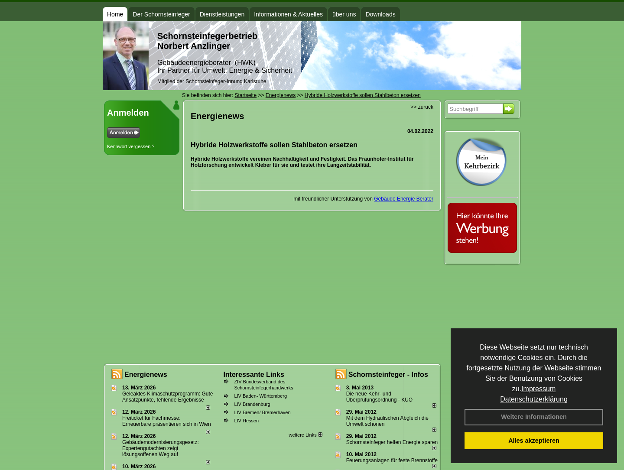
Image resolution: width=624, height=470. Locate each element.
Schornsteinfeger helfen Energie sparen (392, 442)
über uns (344, 14)
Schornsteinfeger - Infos (388, 374)
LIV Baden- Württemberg (260, 396)
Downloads (380, 14)
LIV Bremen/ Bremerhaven (262, 412)
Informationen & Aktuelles (288, 14)
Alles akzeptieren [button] (533, 440)
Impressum (538, 388)
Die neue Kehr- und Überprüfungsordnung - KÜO (379, 397)
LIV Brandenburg (252, 404)
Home (115, 14)
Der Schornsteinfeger (161, 14)
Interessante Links (253, 374)
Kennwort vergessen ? (130, 146)
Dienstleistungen (222, 14)
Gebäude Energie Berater (403, 199)
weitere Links (305, 435)
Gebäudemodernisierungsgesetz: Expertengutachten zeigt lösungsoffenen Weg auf (160, 448)
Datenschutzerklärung (534, 399)
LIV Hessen (246, 420)
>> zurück (421, 107)
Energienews (145, 374)
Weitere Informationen (534, 416)
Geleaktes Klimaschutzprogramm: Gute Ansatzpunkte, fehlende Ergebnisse (167, 397)
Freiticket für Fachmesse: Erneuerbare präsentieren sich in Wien (166, 421)
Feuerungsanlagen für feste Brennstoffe (392, 460)
